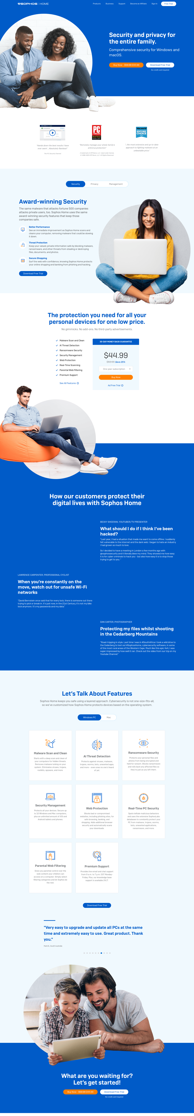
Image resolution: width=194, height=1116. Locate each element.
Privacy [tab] (94, 184)
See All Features (68, 383)
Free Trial (168, 3)
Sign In (154, 3)
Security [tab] (75, 184)
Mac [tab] (109, 717)
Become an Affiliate (138, 3)
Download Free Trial (160, 65)
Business (110, 3)
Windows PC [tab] (89, 717)
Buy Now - (126, 65)
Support (122, 3)
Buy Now (115, 377)
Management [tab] (116, 184)
